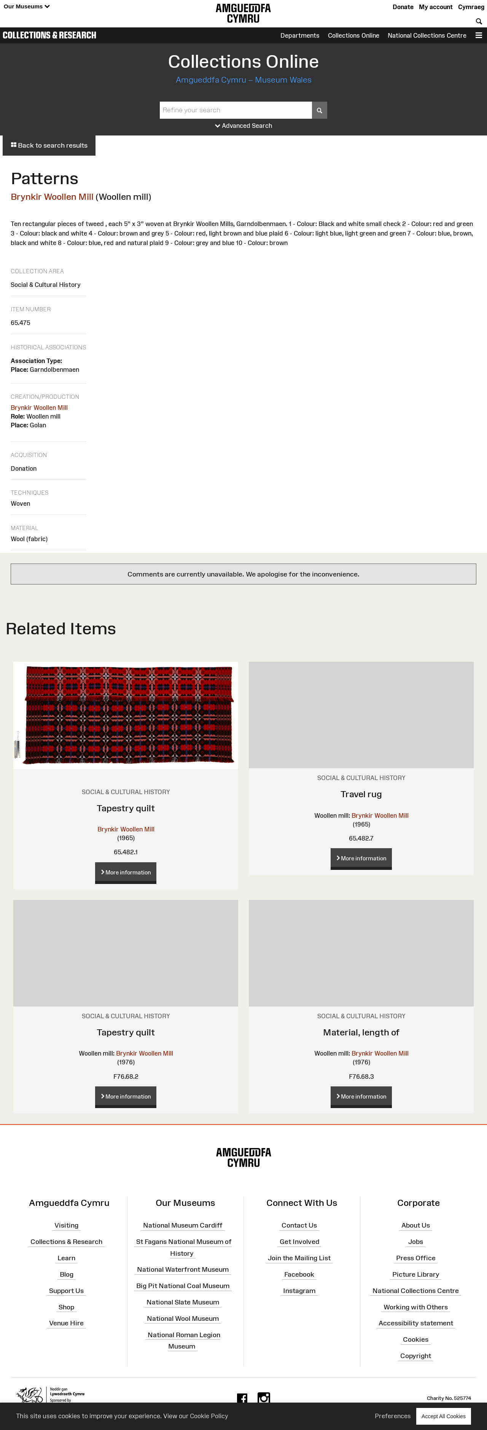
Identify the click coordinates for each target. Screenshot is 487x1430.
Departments (300, 35)
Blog (66, 1274)
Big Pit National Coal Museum (182, 1286)
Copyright (415, 1356)
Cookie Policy (209, 1415)
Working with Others (416, 1307)
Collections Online (353, 35)
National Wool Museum (183, 1318)
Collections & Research (49, 35)
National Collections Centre (427, 35)
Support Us (66, 1291)
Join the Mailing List (299, 1258)
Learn (66, 1258)
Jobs (415, 1241)
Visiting (66, 1225)
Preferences (393, 1415)
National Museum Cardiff (183, 1225)
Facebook (299, 1274)
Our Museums (27, 6)
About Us (415, 1225)
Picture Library (415, 1274)
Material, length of (361, 1032)
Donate (403, 6)
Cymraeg (471, 6)
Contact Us (299, 1225)
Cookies (415, 1339)
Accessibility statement (416, 1323)
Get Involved (299, 1241)
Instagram (299, 1291)
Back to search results (49, 145)
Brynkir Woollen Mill (52, 196)
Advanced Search (243, 126)
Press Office (416, 1258)
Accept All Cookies (444, 1416)
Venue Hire (66, 1323)
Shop (66, 1307)
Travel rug (361, 794)
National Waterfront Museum (183, 1269)
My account (436, 6)
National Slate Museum (182, 1302)
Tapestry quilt (126, 808)
